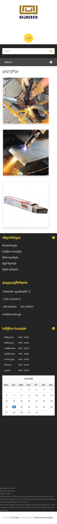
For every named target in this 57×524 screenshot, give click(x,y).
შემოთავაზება (10, 257)
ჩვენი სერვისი (10, 269)
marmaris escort (47, 496)
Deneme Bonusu (7, 491)
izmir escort (24, 502)
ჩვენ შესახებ (9, 263)
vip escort (4, 499)
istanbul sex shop (16, 505)
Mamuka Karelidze (44, 517)
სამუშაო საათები (11, 251)
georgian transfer (7, 488)
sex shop (4, 505)
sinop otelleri (5, 494)
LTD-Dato (14, 517)
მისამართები (9, 245)
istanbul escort (6, 496)
